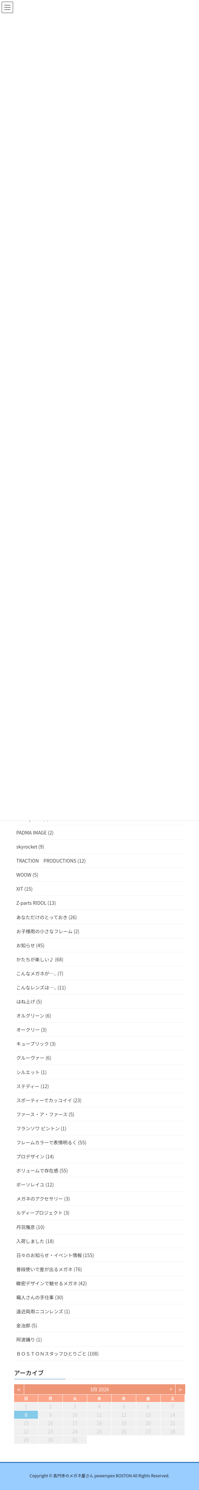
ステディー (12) (32, 1086)
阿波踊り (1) (29, 1339)
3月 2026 (99, 1389)
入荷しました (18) (35, 1241)
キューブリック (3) (36, 1043)
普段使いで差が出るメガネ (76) (49, 1269)
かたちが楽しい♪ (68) (39, 959)
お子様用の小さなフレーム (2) (48, 931)
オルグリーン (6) (33, 1015)
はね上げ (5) (29, 1001)
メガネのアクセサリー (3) (43, 1198)
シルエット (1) (31, 1072)
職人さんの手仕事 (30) (39, 1297)
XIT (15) (24, 888)
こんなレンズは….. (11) (41, 987)
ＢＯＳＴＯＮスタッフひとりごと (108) (57, 1353)
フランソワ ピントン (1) (41, 1128)
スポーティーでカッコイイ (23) (49, 1100)
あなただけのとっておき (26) (46, 917)
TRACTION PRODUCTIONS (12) (51, 860)
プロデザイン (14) (35, 1156)
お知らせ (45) (30, 945)
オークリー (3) (31, 1029)
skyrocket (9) (30, 846)
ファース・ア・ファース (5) (45, 1114)
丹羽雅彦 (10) (30, 1227)
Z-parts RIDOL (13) (36, 902)
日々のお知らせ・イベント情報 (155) (55, 1255)
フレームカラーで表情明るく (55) (51, 1142)
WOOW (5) (27, 874)
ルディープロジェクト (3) (43, 1212)
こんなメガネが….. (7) (39, 973)
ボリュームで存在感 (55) (42, 1170)
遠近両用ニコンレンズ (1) (43, 1311)
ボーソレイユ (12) (35, 1184)
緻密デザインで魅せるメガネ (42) (51, 1283)
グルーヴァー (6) (33, 1057)
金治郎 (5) (26, 1325)
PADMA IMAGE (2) (35, 832)
